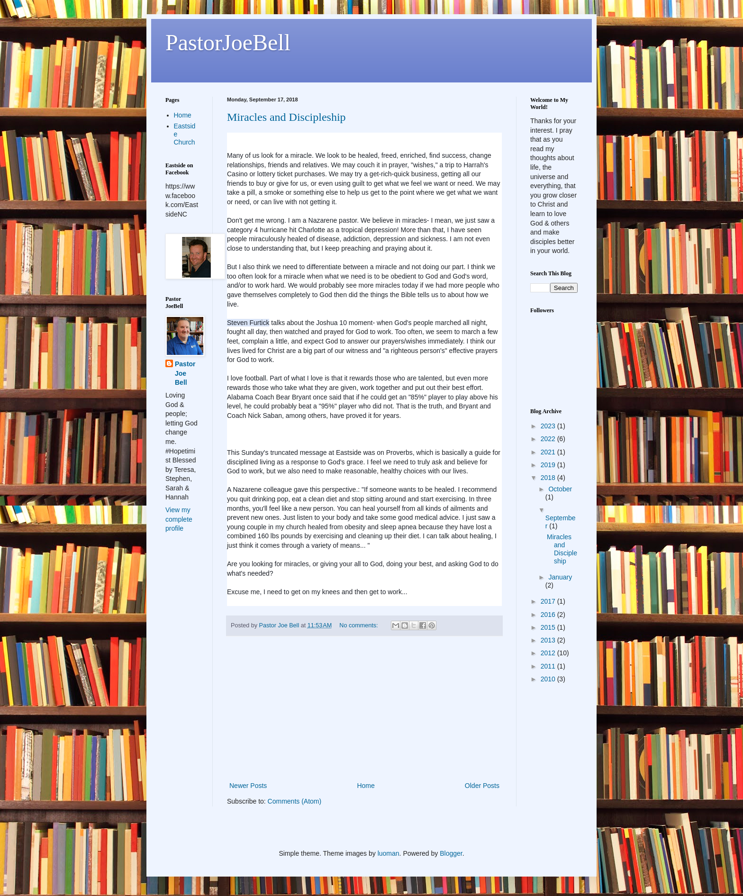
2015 (549, 627)
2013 (549, 640)
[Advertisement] (364, 709)
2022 (549, 439)
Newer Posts (248, 785)
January (560, 577)
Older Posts (482, 785)
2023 (549, 426)
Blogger (451, 853)
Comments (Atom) (295, 801)
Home (365, 785)
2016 (549, 614)
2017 (549, 601)
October (560, 489)
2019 (549, 465)
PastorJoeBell (227, 42)
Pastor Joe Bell (185, 373)
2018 (549, 477)
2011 (549, 666)
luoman (388, 853)
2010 (549, 679)
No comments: (359, 625)
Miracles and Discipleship (286, 117)
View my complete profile (178, 519)
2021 (549, 452)
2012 (549, 653)
